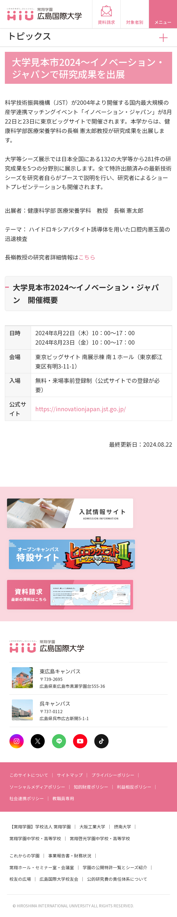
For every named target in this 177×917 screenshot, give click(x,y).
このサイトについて (28, 775)
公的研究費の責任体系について (117, 879)
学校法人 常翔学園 (53, 827)
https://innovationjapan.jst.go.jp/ (80, 409)
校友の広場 (20, 879)
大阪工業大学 (92, 827)
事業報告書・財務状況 (69, 856)
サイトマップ (70, 775)
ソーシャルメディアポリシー (37, 787)
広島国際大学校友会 (59, 879)
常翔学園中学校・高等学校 (35, 838)
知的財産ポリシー (91, 787)
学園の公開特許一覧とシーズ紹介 (115, 867)
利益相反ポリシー (134, 787)
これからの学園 (24, 856)
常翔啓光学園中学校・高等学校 (100, 838)
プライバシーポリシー (112, 775)
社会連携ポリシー (26, 798)
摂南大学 (122, 827)
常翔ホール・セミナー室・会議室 (41, 867)
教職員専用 (63, 798)
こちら (86, 257)
